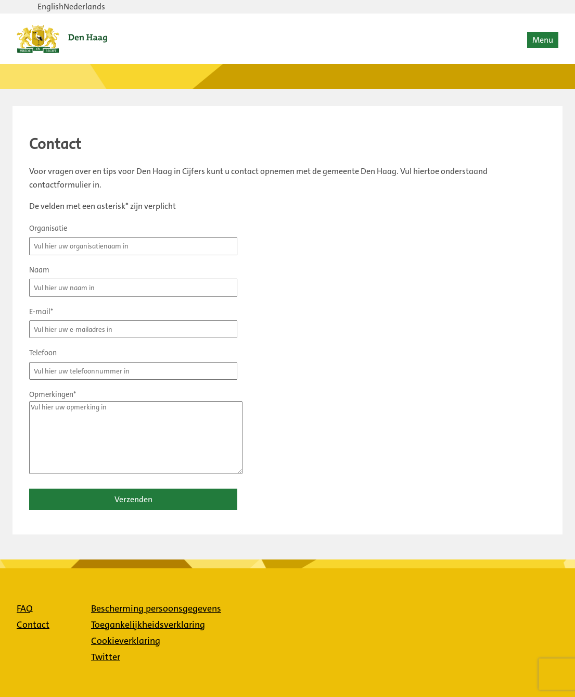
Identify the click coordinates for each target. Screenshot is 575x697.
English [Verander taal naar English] (50, 6)
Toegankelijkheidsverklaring (148, 624)
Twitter (105, 657)
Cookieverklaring (125, 640)
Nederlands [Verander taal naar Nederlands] (84, 6)
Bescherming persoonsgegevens (156, 608)
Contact (33, 624)
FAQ (25, 608)
